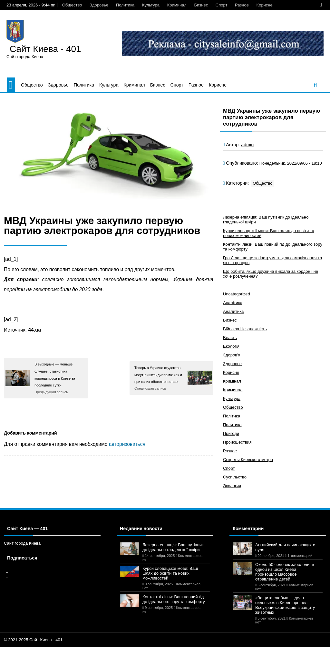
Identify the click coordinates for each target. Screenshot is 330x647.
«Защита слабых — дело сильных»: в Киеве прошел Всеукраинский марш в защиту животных (285, 605)
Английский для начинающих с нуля (285, 547)
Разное (242, 5)
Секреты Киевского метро (248, 459)
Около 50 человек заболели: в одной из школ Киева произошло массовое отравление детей (284, 571)
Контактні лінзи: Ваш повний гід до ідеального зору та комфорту (173, 599)
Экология (232, 485)
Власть (230, 337)
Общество (72, 5)
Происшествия (237, 442)
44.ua (34, 330)
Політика (231, 416)
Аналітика (232, 302)
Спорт (222, 5)
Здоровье (99, 5)
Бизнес (201, 5)
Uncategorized (236, 294)
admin (247, 144)
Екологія (231, 346)
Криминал (177, 5)
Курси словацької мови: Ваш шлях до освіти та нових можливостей (170, 573)
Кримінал (232, 381)
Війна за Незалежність (245, 328)
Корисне (265, 5)
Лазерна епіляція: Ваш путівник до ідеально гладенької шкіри (173, 547)
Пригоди (231, 433)
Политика (125, 5)
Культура (151, 5)
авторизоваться (127, 444)
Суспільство (235, 477)
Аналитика (233, 311)
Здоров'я (231, 355)
